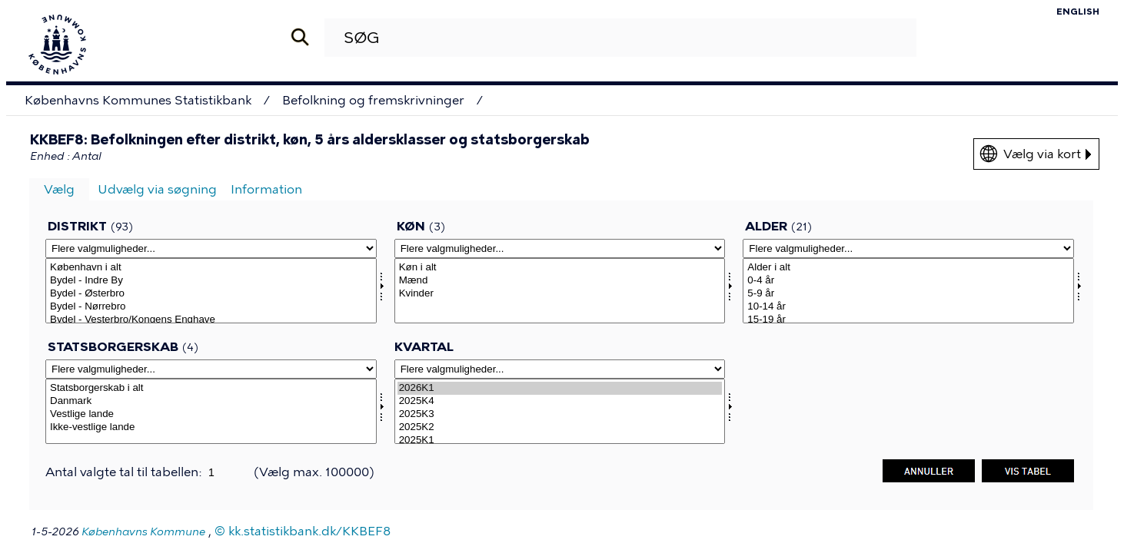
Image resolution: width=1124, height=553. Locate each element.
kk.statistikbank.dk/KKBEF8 (309, 531)
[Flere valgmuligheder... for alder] (908, 248)
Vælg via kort (1047, 154)
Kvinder (560, 293)
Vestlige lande (211, 414)
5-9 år (908, 293)
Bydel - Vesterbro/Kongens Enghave (211, 319)
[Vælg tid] (560, 411)
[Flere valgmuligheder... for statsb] (211, 369)
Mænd (560, 280)
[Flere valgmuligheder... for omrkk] (211, 248)
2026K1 (560, 388)
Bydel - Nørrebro (211, 306)
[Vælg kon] (560, 290)
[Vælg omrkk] (211, 290)
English (1077, 11)
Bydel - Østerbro (211, 293)
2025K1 (560, 440)
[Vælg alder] (908, 290)
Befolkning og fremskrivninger (373, 100)
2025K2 (560, 427)
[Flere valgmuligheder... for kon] (560, 248)
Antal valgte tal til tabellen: (125, 472)
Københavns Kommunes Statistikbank (138, 100)
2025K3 (560, 414)
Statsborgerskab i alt (211, 388)
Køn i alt (560, 267)
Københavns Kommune (143, 531)
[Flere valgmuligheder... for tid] (560, 369)
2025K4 (560, 401)
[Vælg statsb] (211, 411)
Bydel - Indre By (211, 280)
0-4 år (908, 280)
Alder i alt (908, 267)
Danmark (211, 401)
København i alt (211, 267)
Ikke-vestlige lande (211, 427)
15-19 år (908, 319)
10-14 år (908, 306)
